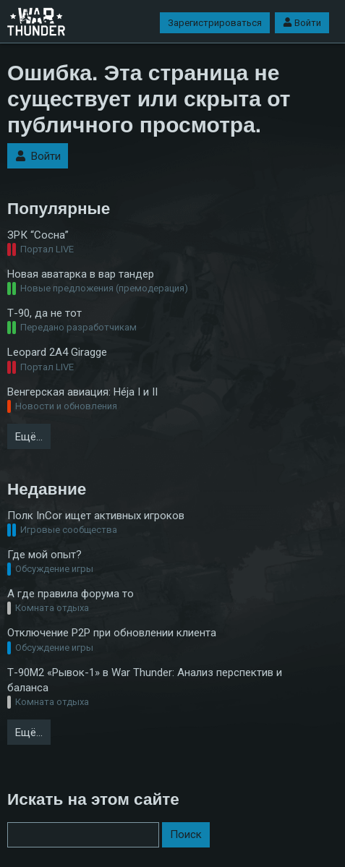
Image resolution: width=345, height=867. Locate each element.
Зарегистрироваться (215, 22)
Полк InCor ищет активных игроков (95, 515)
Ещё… (29, 436)
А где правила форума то (70, 593)
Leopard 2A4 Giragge (57, 352)
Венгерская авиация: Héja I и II (82, 391)
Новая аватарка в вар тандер (80, 274)
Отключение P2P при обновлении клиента (111, 632)
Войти (302, 22)
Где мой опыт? (44, 554)
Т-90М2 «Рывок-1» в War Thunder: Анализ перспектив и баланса (144, 680)
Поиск (186, 834)
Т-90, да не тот (44, 313)
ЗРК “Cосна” (38, 235)
